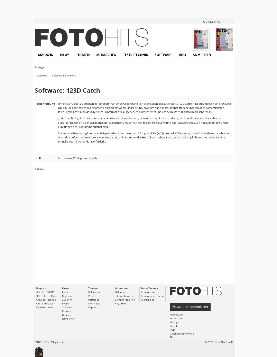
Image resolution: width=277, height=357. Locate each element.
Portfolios (93, 299)
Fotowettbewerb (123, 296)
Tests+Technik (135, 55)
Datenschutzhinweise (182, 333)
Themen (83, 55)
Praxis (91, 296)
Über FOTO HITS (45, 292)
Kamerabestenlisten (152, 296)
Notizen (66, 315)
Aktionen (119, 292)
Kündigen (175, 322)
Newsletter (68, 318)
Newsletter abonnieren (190, 306)
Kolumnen (94, 292)
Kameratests (148, 292)
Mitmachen (106, 55)
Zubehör (67, 299)
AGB (172, 329)
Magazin (46, 55)
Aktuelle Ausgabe (46, 299)
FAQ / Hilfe (120, 303)
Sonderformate (44, 307)
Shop (172, 337)
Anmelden (202, 55)
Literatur (67, 311)
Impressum (176, 318)
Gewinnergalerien (124, 299)
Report (92, 307)
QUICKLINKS (211, 22)
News (65, 55)
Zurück (39, 169)
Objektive (67, 296)
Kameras (67, 292)
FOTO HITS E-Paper (47, 296)
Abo (182, 55)
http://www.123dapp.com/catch (77, 158)
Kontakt (174, 326)
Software (163, 55)
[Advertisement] (134, 234)
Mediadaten (176, 314)
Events (66, 303)
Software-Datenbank (64, 75)
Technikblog (147, 299)
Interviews (94, 303)
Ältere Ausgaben (45, 303)
